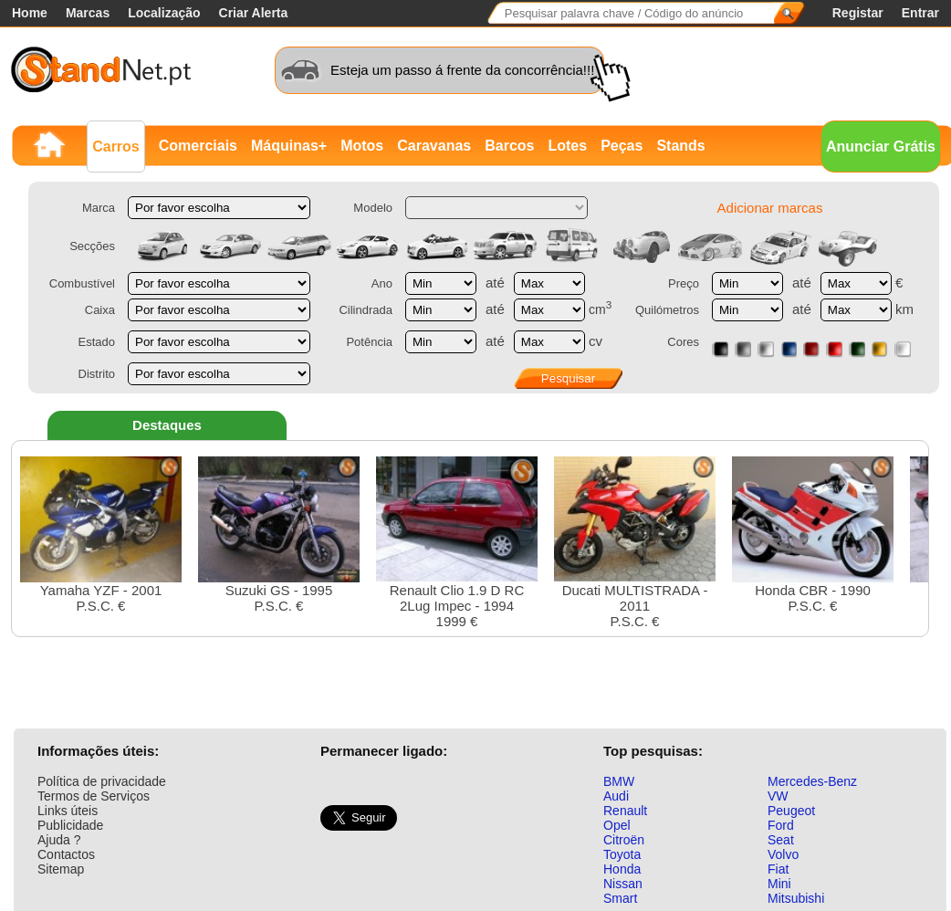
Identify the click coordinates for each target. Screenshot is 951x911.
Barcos (509, 145)
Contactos (66, 854)
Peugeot (791, 810)
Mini (779, 883)
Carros (116, 146)
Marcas (88, 12)
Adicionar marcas (770, 207)
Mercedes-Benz (812, 781)
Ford (781, 825)
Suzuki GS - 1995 (279, 534)
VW (778, 796)
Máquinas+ (289, 145)
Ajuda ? (58, 839)
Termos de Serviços (93, 796)
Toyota (622, 854)
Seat (781, 839)
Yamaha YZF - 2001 (101, 534)
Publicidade (70, 825)
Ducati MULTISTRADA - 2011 (635, 542)
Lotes (567, 145)
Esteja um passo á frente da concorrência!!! (462, 70)
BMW (618, 781)
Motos (361, 145)
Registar (857, 12)
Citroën (623, 839)
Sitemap (60, 869)
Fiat (778, 869)
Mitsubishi (796, 898)
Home (29, 12)
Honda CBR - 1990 (813, 534)
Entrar (920, 12)
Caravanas (434, 145)
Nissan (623, 883)
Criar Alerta (253, 12)
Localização (164, 12)
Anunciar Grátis (880, 146)
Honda (622, 869)
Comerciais (198, 145)
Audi (616, 796)
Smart (620, 898)
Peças (622, 145)
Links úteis (67, 810)
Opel (617, 825)
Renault (625, 810)
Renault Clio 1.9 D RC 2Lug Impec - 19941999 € (457, 542)
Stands (680, 145)
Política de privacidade (101, 781)
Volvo (783, 854)
